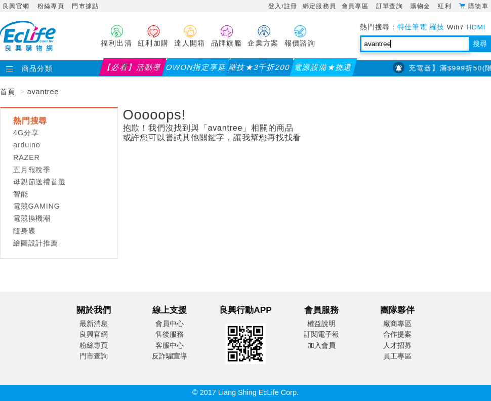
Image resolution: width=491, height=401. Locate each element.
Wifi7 (455, 27)
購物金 (422, 6)
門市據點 (85, 6)
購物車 (478, 6)
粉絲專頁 (50, 6)
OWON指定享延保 (196, 69)
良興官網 (16, 6)
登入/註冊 (283, 6)
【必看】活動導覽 (132, 69)
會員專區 (356, 6)
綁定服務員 (320, 6)
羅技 (436, 27)
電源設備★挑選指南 (323, 69)
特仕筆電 (412, 27)
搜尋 (480, 44)
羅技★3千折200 (260, 67)
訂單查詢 (390, 6)
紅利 (446, 6)
